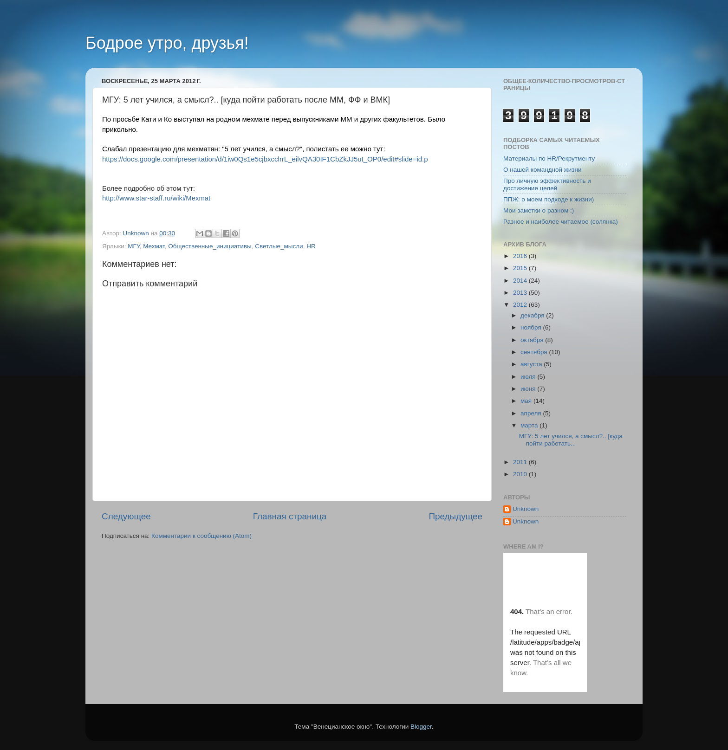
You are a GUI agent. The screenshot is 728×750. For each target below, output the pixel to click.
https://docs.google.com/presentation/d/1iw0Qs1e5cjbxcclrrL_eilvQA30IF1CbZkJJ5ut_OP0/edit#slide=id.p (265, 159)
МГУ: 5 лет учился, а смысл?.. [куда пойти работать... (571, 440)
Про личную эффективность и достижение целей (547, 184)
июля (528, 376)
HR (311, 246)
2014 (521, 280)
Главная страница (290, 516)
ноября (531, 327)
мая (526, 400)
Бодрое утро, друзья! (167, 42)
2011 (521, 462)
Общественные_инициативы (209, 246)
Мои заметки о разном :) (538, 210)
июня (528, 388)
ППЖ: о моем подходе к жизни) (548, 199)
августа (532, 364)
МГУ (133, 246)
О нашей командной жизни (542, 169)
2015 (521, 268)
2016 (521, 255)
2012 (521, 304)
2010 (521, 474)
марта (530, 425)
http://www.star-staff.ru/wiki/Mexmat (156, 198)
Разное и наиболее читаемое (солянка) (560, 221)
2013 (521, 292)
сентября (534, 352)
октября (532, 339)
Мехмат (154, 246)
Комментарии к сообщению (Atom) (201, 535)
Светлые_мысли (279, 246)
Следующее (126, 516)
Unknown (526, 508)
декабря (533, 315)
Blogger (421, 726)
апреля (531, 413)
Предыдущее (455, 516)
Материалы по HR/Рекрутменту (549, 158)
